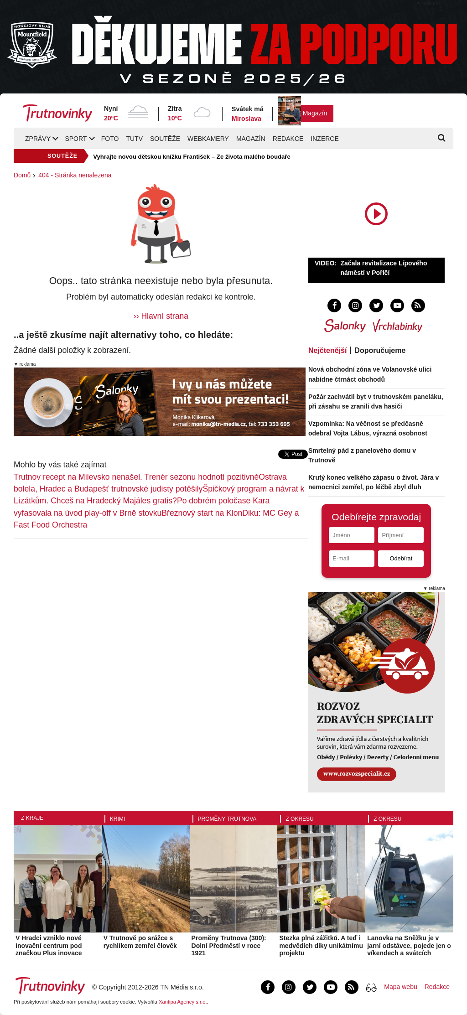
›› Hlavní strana (161, 316)
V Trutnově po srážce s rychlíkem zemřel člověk (140, 941)
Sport (76, 138)
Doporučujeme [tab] (379, 350)
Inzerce (324, 138)
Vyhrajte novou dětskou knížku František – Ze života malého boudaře (192, 156)
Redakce (288, 138)
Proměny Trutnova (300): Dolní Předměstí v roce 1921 (229, 945)
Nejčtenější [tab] (327, 350)
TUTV (134, 138)
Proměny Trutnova (227, 819)
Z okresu (299, 819)
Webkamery (208, 138)
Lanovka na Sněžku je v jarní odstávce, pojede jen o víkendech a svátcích (409, 945)
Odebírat (400, 558)
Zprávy (38, 138)
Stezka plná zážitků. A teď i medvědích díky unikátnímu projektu (321, 945)
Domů (22, 175)
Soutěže (165, 138)
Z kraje (32, 818)
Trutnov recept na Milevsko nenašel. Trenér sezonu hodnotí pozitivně (136, 477)
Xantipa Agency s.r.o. (183, 1002)
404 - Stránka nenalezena (74, 175)
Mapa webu (400, 986)
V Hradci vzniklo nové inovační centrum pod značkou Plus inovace (49, 945)
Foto (110, 138)
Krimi (117, 819)
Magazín (315, 113)
